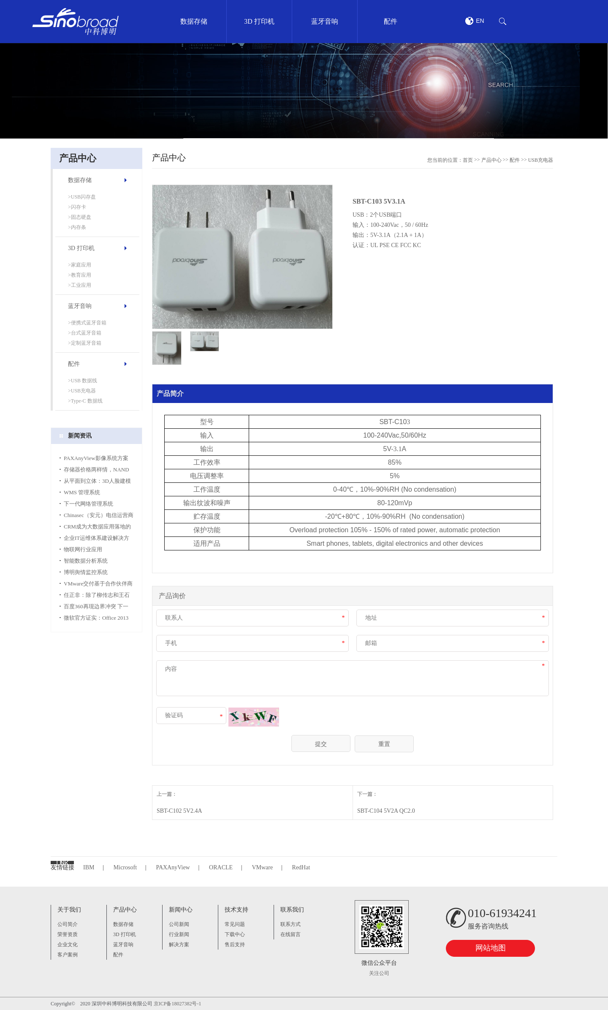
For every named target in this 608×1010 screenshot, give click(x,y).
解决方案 (179, 944)
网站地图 (490, 948)
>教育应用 (79, 275)
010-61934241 (502, 913)
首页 (468, 160)
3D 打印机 (81, 248)
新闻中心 (181, 910)
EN (480, 20)
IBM (88, 867)
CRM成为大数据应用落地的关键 (97, 527)
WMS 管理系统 (82, 492)
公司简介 (67, 924)
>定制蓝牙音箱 (84, 343)
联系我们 (292, 910)
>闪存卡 (77, 207)
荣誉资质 (67, 934)
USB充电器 (540, 160)
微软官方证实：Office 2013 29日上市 (96, 619)
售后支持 (235, 944)
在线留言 (290, 934)
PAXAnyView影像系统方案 (96, 458)
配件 (74, 364)
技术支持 (236, 910)
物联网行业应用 (83, 549)
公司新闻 (179, 924)
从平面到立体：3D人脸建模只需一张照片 (97, 482)
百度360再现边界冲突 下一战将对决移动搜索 (96, 607)
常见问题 (235, 924)
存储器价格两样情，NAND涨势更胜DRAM (96, 470)
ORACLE (221, 867)
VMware (262, 867)
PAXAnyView (173, 867)
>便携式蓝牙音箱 (87, 323)
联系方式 (290, 924)
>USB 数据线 (82, 381)
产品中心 (491, 160)
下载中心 (235, 934)
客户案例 (67, 955)
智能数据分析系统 (86, 561)
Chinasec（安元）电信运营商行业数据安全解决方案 (98, 516)
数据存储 (80, 180)
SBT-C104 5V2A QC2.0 (386, 811)
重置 (384, 744)
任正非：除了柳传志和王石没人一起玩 (97, 596)
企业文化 (67, 944)
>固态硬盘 (79, 217)
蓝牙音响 (80, 306)
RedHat (301, 867)
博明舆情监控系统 (86, 572)
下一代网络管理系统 (88, 504)
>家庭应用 (79, 265)
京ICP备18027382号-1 (177, 1004)
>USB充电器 (82, 391)
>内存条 (77, 227)
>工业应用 (79, 285)
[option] (304, 91)
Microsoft (125, 867)
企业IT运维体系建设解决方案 (96, 539)
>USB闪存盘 (82, 197)
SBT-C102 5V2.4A (179, 811)
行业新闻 (179, 934)
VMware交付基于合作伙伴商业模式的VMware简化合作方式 (98, 584)
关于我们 (69, 910)
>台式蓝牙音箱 (84, 333)
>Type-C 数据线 (85, 401)
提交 (321, 744)
